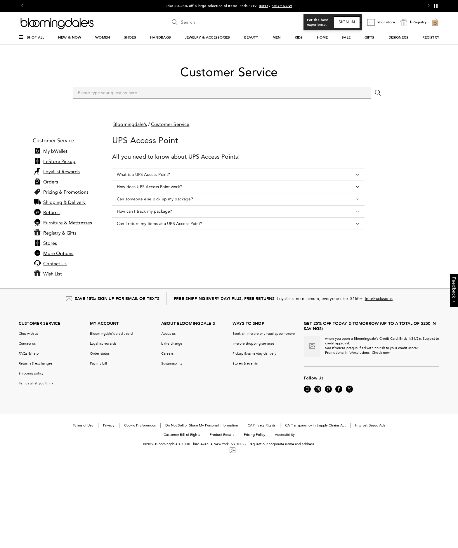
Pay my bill (98, 363)
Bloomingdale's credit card (111, 333)
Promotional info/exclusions (347, 352)
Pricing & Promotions (66, 192)
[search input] (229, 22)
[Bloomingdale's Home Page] (57, 24)
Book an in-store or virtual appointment (264, 333)
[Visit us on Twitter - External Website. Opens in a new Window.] (349, 389)
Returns (51, 212)
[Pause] (435, 5)
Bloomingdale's (130, 124)
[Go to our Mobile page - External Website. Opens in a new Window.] (307, 389)
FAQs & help (29, 353)
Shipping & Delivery (64, 202)
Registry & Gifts (60, 233)
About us (168, 333)
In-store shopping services (253, 343)
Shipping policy (31, 373)
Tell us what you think (36, 383)
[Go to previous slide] (22, 5)
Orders (50, 182)
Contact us (27, 343)
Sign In (347, 22)
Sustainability (172, 363)
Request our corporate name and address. (282, 444)
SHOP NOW (282, 6)
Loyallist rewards (103, 343)
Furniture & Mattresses (67, 223)
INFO (263, 6)
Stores (50, 243)
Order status (100, 353)
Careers (167, 353)
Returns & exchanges (35, 363)
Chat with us (28, 333)
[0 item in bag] (435, 22)
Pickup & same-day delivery (254, 353)
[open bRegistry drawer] (413, 22)
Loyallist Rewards (61, 171)
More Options (58, 253)
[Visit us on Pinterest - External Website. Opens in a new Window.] (328, 389)
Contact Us (55, 263)
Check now (381, 352)
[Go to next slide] (428, 5)
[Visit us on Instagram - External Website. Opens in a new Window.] (317, 389)
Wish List (52, 274)
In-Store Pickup (59, 161)
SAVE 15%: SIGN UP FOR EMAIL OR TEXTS (117, 298)
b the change (171, 343)
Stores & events (245, 363)
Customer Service (228, 72)
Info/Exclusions (379, 298)
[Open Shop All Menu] (31, 39)
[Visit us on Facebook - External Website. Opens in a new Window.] (338, 389)
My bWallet (55, 151)
